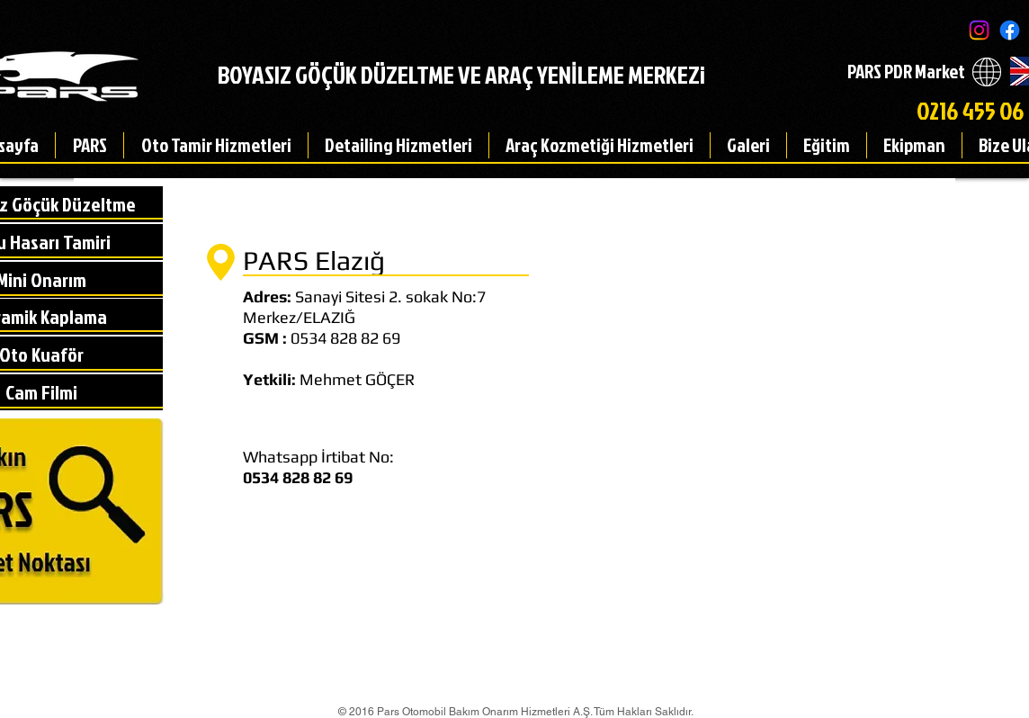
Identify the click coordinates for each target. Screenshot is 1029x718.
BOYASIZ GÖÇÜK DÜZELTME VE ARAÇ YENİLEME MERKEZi (461, 74)
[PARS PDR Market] (906, 72)
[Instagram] (979, 30)
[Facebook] (1010, 30)
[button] (89, 145)
